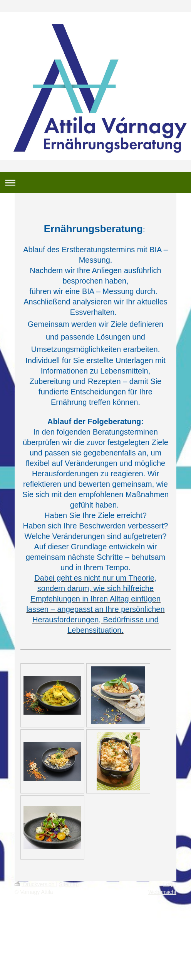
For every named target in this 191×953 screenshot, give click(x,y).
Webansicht (162, 892)
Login (169, 884)
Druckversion (35, 884)
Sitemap (69, 884)
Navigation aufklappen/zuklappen (95, 182)
